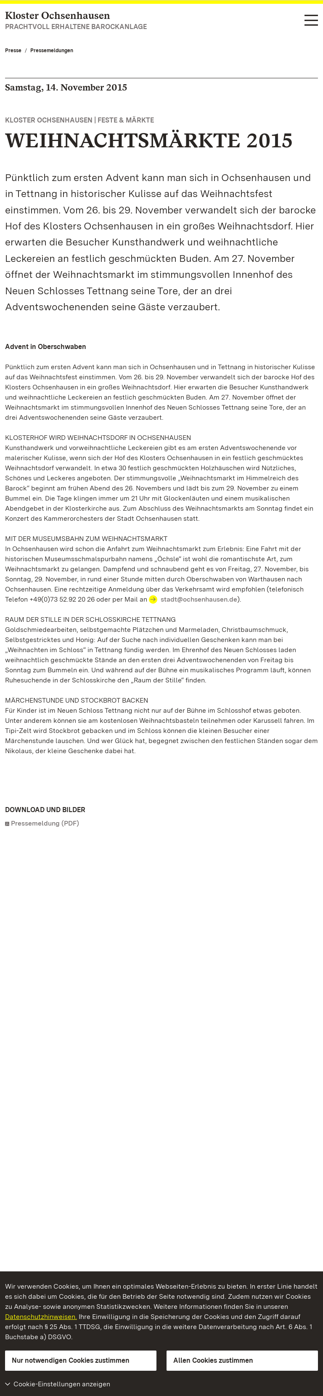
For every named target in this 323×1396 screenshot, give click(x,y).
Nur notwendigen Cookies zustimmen (71, 1360)
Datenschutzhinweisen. (41, 1317)
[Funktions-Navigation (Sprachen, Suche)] (311, 20)
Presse (13, 50)
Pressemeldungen (51, 50)
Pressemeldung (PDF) (45, 823)
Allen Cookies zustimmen (213, 1360)
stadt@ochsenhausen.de (199, 599)
